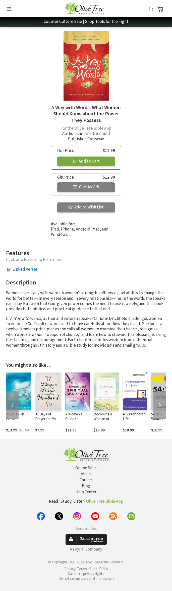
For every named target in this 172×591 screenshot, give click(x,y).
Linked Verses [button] (25, 269)
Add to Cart (86, 161)
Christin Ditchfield (93, 134)
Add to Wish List (86, 207)
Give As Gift (86, 187)
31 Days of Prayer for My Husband (45, 419)
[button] (151, 9)
